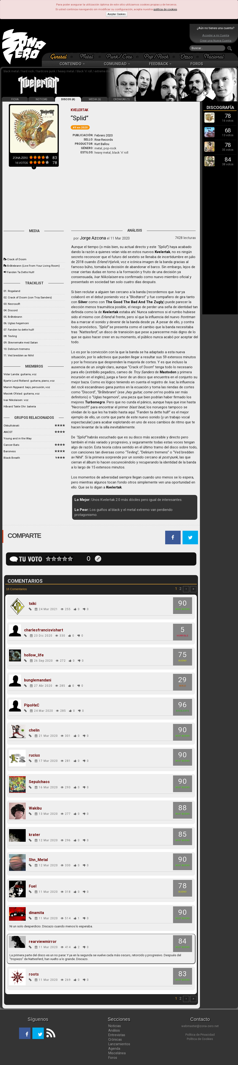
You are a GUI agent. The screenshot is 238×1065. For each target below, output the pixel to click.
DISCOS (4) (68, 99)
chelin (34, 730)
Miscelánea (117, 1053)
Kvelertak (162, 252)
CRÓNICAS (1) (121, 99)
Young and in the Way (17, 438)
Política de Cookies (200, 1039)
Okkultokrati (11, 425)
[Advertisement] (118, 38)
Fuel (32, 886)
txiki (32, 604)
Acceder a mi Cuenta (215, 35)
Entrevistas (116, 1035)
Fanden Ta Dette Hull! (20, 272)
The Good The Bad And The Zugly (134, 302)
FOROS (196, 64)
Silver (83, 302)
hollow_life (34, 655)
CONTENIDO (72, 64)
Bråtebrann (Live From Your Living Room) (33, 265)
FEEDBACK (160, 64)
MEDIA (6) (95, 99)
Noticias (114, 1026)
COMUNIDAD (117, 64)
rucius (34, 755)
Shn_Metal (38, 860)
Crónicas (115, 1039)
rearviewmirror (43, 942)
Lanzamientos (119, 1044)
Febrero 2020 (103, 135)
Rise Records (103, 139)
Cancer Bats (11, 445)
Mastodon (168, 372)
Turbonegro (95, 402)
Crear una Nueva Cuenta (215, 40)
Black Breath (12, 457)
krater (34, 835)
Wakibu (35, 808)
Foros (112, 1058)
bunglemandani (37, 680)
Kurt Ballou (101, 144)
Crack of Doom (16, 259)
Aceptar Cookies (117, 14)
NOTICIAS (41, 99)
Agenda (114, 1048)
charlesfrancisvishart (43, 630)
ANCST (8, 432)
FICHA (15, 99)
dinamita (36, 913)
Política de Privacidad (200, 1034)
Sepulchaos (39, 782)
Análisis (114, 1030)
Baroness (10, 451)
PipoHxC (31, 705)
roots (34, 974)
